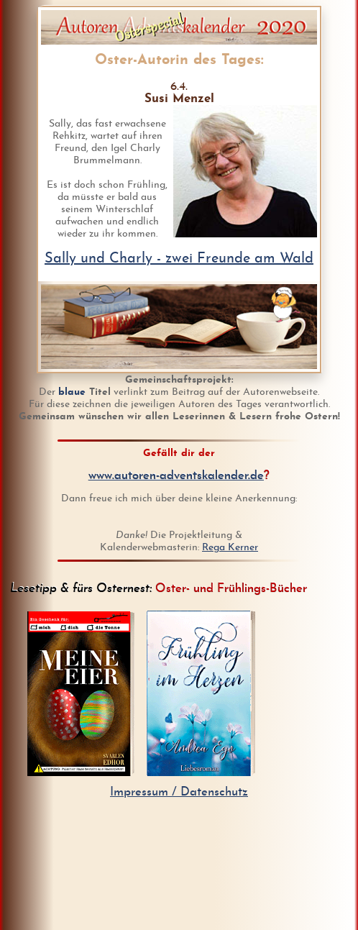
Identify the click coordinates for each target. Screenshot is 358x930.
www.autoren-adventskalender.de (176, 476)
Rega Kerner (230, 547)
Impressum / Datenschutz (179, 792)
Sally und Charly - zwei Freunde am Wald (179, 259)
